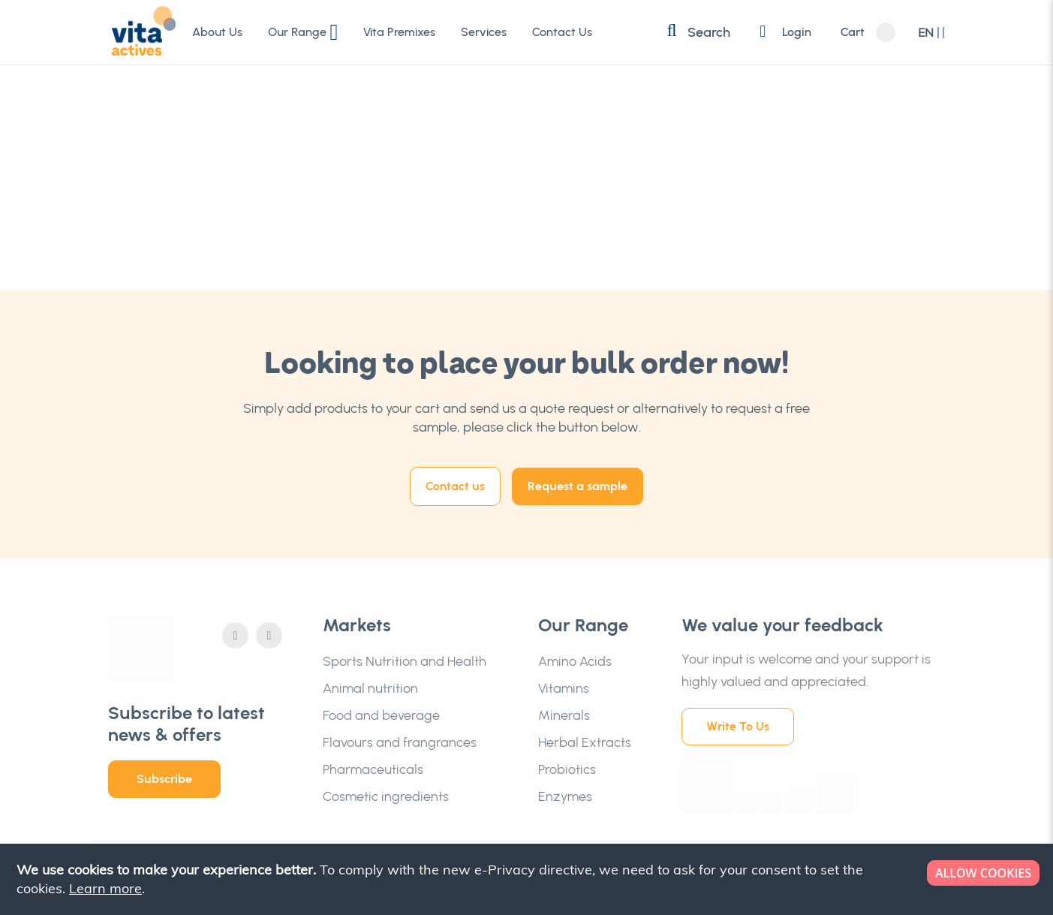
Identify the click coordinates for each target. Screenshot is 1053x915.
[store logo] (142, 31)
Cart (853, 32)
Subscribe (164, 779)
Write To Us (737, 726)
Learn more (105, 888)
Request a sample (577, 486)
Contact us (455, 486)
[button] (932, 33)
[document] (528, 879)
